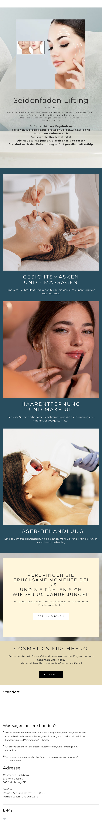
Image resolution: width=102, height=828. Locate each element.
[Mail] (4, 819)
